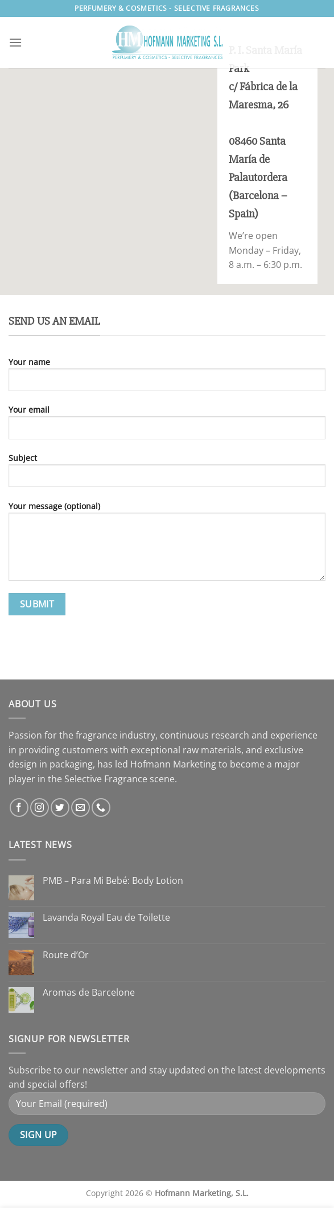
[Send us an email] (80, 807)
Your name (167, 378)
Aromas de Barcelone (89, 992)
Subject (167, 474)
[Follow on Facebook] (19, 807)
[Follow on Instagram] (39, 807)
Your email (167, 426)
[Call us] (101, 807)
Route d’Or (66, 955)
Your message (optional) (167, 545)
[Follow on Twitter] (60, 807)
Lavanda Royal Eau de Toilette (106, 917)
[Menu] (15, 42)
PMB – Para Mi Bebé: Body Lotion (113, 880)
